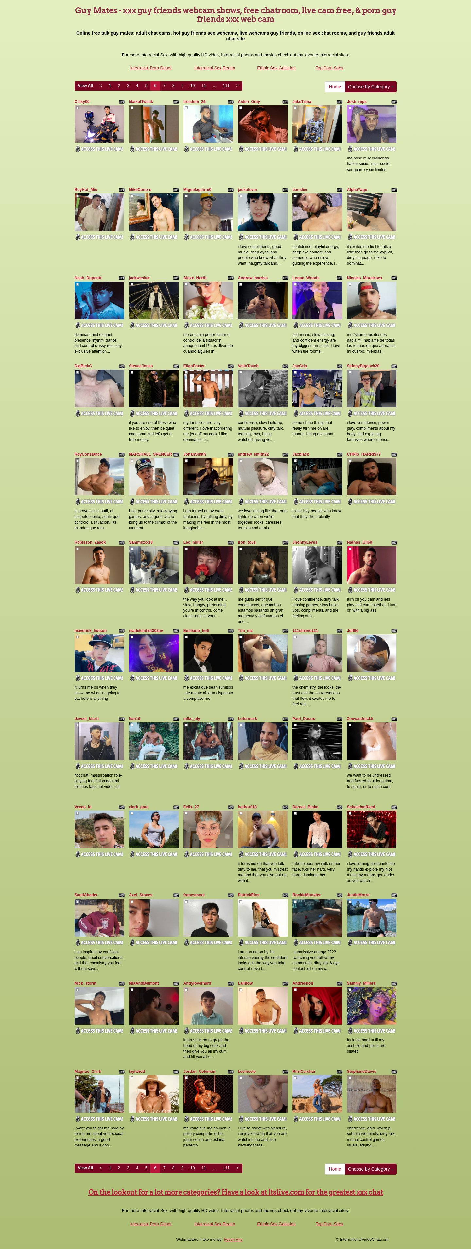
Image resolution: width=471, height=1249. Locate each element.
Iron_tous (247, 542)
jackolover (247, 189)
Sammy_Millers (361, 983)
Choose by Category (371, 86)
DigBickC (83, 366)
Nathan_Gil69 (359, 542)
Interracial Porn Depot (150, 67)
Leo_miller (193, 542)
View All (85, 86)
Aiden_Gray (249, 101)
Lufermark (247, 719)
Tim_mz (245, 630)
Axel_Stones (140, 895)
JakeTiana (301, 101)
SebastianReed (361, 807)
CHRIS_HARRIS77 (364, 454)
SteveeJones (141, 366)
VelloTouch (248, 366)
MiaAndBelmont (144, 983)
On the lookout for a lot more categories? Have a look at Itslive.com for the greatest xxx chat (235, 1192)
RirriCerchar (303, 1071)
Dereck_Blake (305, 807)
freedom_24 (194, 101)
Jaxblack (300, 454)
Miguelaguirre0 (197, 189)
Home (335, 86)
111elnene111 (305, 630)
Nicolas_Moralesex (364, 278)
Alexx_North (195, 278)
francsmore (194, 895)
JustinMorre (358, 895)
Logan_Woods (305, 278)
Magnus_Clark (88, 1071)
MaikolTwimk (141, 101)
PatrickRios (248, 895)
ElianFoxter (194, 366)
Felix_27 (191, 807)
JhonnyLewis (304, 542)
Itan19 (134, 719)
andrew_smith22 (253, 454)
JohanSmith (194, 454)
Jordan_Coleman (199, 1071)
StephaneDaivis (361, 1071)
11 (203, 86)
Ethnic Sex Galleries (276, 67)
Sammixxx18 (141, 542)
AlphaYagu (357, 189)
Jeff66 (352, 630)
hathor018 (247, 807)
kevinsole (247, 1071)
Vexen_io (83, 807)
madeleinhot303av (146, 630)
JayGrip (299, 366)
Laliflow (245, 983)
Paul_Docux (303, 719)
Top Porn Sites (329, 67)
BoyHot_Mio (86, 189)
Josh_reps (357, 101)
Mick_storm (85, 983)
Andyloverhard (197, 983)
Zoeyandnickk (360, 719)
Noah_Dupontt (88, 278)
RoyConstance (88, 454)
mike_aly (191, 719)
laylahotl (137, 1071)
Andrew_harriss (253, 278)
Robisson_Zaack (90, 542)
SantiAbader (86, 895)
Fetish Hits (233, 1239)
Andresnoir (302, 983)
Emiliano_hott (196, 630)
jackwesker (139, 278)
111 (226, 86)
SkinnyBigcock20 (363, 366)
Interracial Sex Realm (214, 67)
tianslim (299, 189)
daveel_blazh (87, 719)
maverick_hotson (91, 630)
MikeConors (140, 189)
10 (192, 86)
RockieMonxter (306, 895)
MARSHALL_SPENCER (150, 454)
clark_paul (138, 807)
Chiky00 (82, 101)
